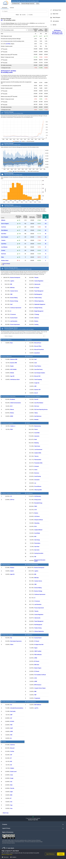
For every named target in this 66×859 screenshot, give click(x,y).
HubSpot (12, 768)
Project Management (38, 290)
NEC (11, 761)
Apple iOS (12, 574)
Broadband (12, 399)
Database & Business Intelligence (33, 396)
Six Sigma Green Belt (38, 644)
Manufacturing (37, 426)
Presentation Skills (38, 462)
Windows (36, 321)
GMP (11, 714)
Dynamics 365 (37, 389)
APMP (35, 681)
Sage (11, 805)
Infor (11, 801)
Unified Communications (15, 402)
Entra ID (36, 392)
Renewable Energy (38, 503)
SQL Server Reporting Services (41, 409)
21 (45, 257)
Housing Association (38, 553)
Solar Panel (36, 546)
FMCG (35, 506)
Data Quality (12, 711)
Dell (11, 764)
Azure (35, 362)
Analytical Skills (37, 452)
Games (35, 469)
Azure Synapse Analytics (39, 372)
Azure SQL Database (38, 402)
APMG (35, 657)
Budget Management (38, 311)
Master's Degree (37, 668)
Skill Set (54, 24)
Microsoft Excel (37, 342)
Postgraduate (37, 698)
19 (45, 250)
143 (45, 226)
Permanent (4, 7)
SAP (11, 754)
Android (12, 570)
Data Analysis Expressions (16, 641)
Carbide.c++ (12, 426)
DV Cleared (36, 671)
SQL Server (36, 406)
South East (3, 226)
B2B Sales (12, 287)
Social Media (37, 533)
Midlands (3, 220)
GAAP (11, 728)
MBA (35, 691)
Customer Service (14, 290)
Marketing (36, 442)
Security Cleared (13, 317)
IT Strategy (36, 314)
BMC (11, 795)
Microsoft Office (37, 346)
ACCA (35, 678)
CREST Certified (37, 651)
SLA (11, 704)
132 (45, 220)
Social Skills (37, 432)
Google (11, 778)
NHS (35, 536)
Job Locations (56, 21)
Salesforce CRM (13, 359)
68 (45, 233)
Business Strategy (14, 301)
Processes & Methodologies (32, 564)
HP (11, 758)
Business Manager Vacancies (28, 3)
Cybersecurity (37, 284)
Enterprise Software (38, 519)
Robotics (36, 513)
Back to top (5, 812)
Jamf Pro (36, 708)
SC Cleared (36, 287)
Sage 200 (12, 376)
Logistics (12, 280)
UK (1, 20)
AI (10, 311)
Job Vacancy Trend (57, 10)
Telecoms (36, 456)
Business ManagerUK (6, 264)
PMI (35, 556)
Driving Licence (37, 499)
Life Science (37, 516)
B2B (11, 284)
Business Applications (7, 356)
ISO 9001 (12, 721)
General (28, 423)
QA (11, 738)
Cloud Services (29, 356)
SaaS (11, 304)
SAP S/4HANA (13, 369)
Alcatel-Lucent (13, 771)
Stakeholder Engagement (39, 304)
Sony (11, 808)
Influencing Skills (38, 489)
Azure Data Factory (38, 369)
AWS (35, 386)
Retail (35, 439)
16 (45, 253)
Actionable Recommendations (16, 708)
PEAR (11, 429)
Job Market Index (15, 3)
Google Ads (36, 382)
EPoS (35, 526)
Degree (35, 647)
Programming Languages (7, 634)
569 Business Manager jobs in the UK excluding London (57, 32)
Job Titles (8, 43)
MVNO (11, 416)
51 (45, 247)
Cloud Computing (38, 379)
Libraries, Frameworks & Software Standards (11, 493)
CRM (11, 294)
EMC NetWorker (37, 704)
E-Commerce (13, 314)
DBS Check (36, 664)
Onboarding (36, 523)
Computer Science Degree (39, 688)
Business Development (15, 277)
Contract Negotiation (38, 280)
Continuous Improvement (15, 307)
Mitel (11, 784)
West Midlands (4, 230)
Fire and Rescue (37, 486)
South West (3, 243)
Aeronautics (37, 479)
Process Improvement (15, 324)
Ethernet (12, 409)
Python (11, 644)
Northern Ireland (4, 260)
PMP (35, 694)
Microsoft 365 (37, 376)
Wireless (12, 412)
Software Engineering (39, 301)
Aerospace (36, 466)
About (37, 3)
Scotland (3, 250)
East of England (4, 237)
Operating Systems (6, 564)
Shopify (12, 366)
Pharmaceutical (37, 459)
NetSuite (12, 372)
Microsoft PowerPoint (39, 349)
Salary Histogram (56, 17)
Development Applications (7, 423)
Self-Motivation (37, 496)
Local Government (38, 449)
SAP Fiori (12, 499)
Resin (11, 342)
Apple (11, 791)
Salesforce (36, 317)
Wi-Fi (11, 406)
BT (10, 798)
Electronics (36, 473)
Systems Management (31, 701)
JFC (11, 496)
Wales (2, 257)
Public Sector (37, 446)
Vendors (4, 741)
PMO (11, 724)
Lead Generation (13, 321)
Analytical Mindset (38, 529)
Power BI (36, 399)
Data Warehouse (37, 416)
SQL (11, 637)
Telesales (36, 277)
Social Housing (37, 476)
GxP (11, 718)
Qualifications (29, 634)
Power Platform (37, 366)
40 (45, 243)
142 (45, 223)
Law (35, 483)
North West (3, 233)
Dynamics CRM (13, 362)
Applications (29, 339)
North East (3, 253)
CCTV (35, 509)
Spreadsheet (37, 352)
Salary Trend (55, 13)
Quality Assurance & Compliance (9, 701)
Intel (11, 781)
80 (45, 230)
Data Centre (36, 549)
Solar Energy (37, 539)
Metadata (36, 419)
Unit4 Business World (14, 379)
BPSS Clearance (37, 684)
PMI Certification (38, 654)
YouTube (12, 751)
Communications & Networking (8, 396)
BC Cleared (36, 661)
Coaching (36, 324)
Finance (36, 429)
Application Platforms (6, 339)
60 (45, 240)
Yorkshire (3, 240)
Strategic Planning (38, 307)
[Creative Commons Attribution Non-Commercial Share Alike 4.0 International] (22, 836)
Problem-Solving (37, 297)
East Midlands (4, 247)
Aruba (11, 774)
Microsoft (12, 748)
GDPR (11, 731)
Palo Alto (12, 788)
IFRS (11, 734)
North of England (5, 223)
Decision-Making (14, 297)
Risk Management (38, 294)
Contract (12, 7)
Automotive (36, 436)
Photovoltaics (37, 543)
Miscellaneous (29, 493)
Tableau (36, 412)
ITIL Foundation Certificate (40, 674)
